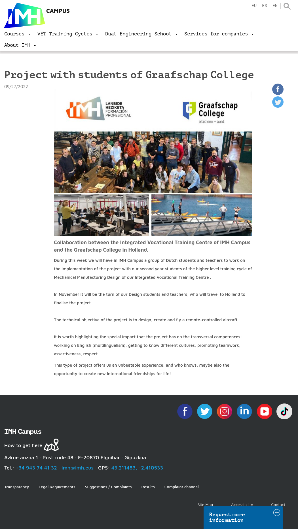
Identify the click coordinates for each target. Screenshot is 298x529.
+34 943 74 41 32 (36, 468)
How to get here (23, 445)
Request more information (227, 517)
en (275, 5)
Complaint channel (181, 486)
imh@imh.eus (78, 468)
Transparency (16, 486)
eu (254, 5)
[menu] (17, 34)
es (264, 5)
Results (148, 486)
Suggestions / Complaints (108, 486)
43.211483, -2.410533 (137, 468)
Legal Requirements (57, 486)
